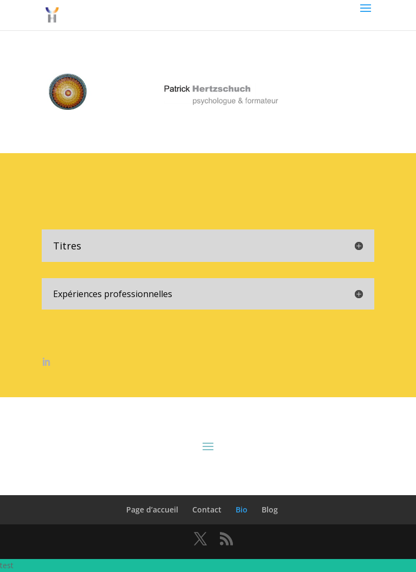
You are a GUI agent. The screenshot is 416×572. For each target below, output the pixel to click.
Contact (207, 509)
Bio (242, 509)
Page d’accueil (152, 509)
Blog (270, 509)
